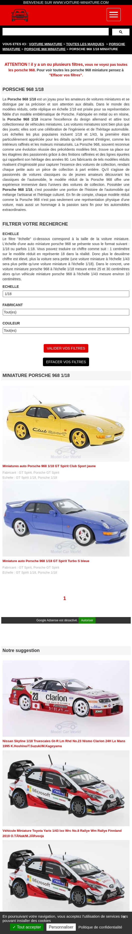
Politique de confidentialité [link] (100, 927)
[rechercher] (55, 31)
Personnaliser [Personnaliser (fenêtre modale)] (61, 927)
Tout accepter (27, 927)
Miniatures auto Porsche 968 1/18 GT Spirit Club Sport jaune (49, 466)
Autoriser (87, 620)
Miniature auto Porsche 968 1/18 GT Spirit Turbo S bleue (46, 561)
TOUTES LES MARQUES (85, 44)
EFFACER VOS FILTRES (66, 362)
